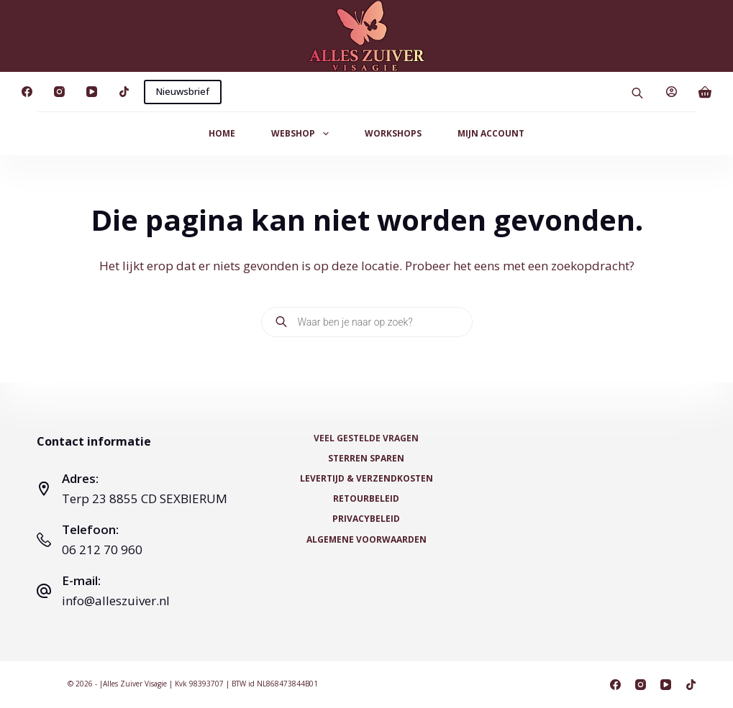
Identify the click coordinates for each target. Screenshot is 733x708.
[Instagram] (59, 91)
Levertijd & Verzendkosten (366, 478)
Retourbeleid (366, 499)
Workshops (393, 133)
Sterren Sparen (366, 458)
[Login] (671, 91)
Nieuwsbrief (182, 91)
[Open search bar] (637, 92)
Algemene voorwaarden (366, 539)
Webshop (302, 133)
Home (222, 133)
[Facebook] (27, 91)
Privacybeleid (366, 519)
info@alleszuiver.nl (116, 600)
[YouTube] (91, 91)
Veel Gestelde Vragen (366, 438)
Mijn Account (490, 133)
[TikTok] (124, 91)
